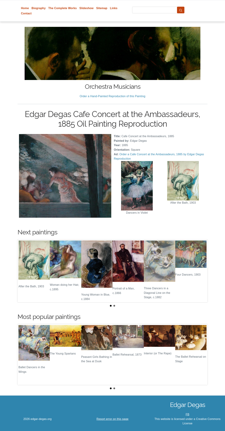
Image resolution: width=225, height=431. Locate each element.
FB (187, 414)
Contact (26, 13)
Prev (23, 271)
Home (25, 8)
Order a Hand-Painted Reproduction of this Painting (112, 96)
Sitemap (101, 8)
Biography (38, 8)
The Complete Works (62, 8)
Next (202, 271)
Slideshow (86, 8)
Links (114, 8)
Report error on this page (112, 418)
